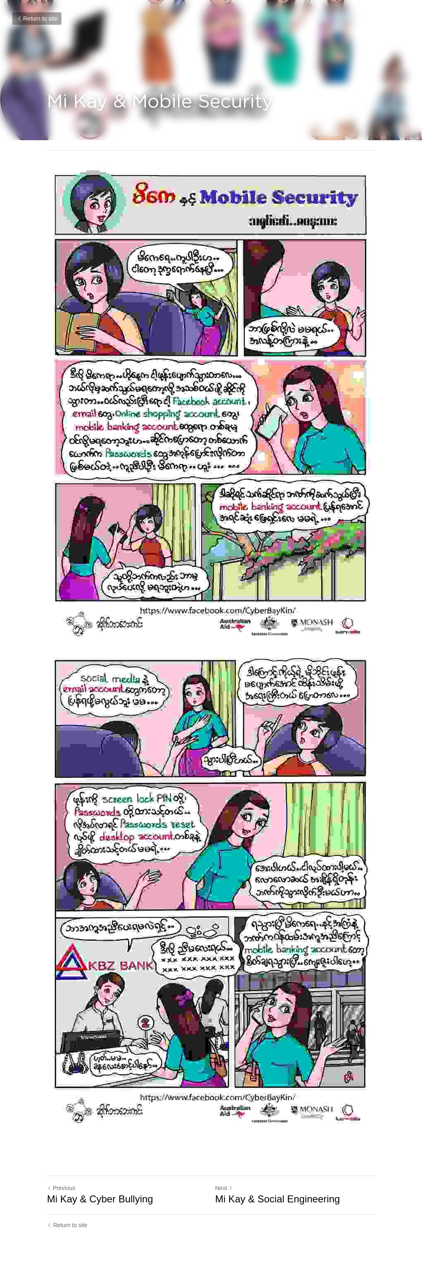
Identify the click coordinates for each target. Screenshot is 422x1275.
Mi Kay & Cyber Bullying (100, 1198)
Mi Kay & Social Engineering (277, 1198)
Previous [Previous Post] (61, 1188)
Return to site (36, 18)
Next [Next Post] (224, 1188)
